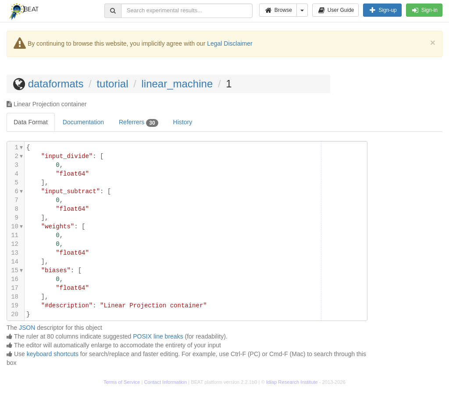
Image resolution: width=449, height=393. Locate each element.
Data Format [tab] (31, 122)
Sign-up (382, 10)
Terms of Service (121, 382)
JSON (27, 327)
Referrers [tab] (138, 122)
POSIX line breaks (158, 336)
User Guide (335, 10)
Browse (278, 10)
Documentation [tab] (83, 122)
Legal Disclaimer (229, 43)
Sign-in (424, 10)
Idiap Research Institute (292, 382)
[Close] (432, 42)
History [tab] (182, 122)
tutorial (112, 84)
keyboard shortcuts (52, 353)
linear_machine (177, 84)
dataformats (56, 84)
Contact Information (165, 382)
